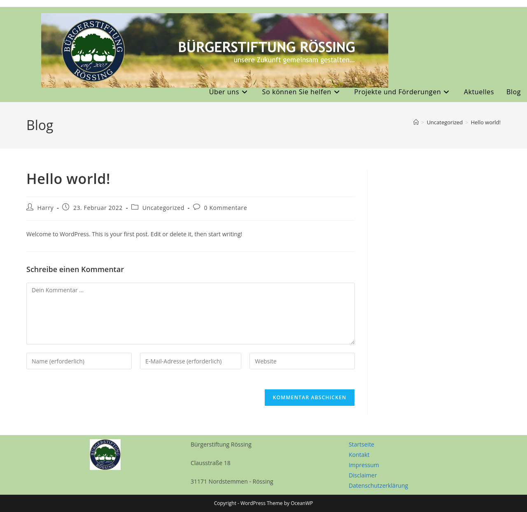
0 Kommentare (225, 208)
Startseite (361, 444)
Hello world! (486, 122)
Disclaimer (363, 475)
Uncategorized (163, 208)
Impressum (364, 465)
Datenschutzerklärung (378, 485)
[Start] (416, 122)
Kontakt (359, 454)
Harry (45, 208)
